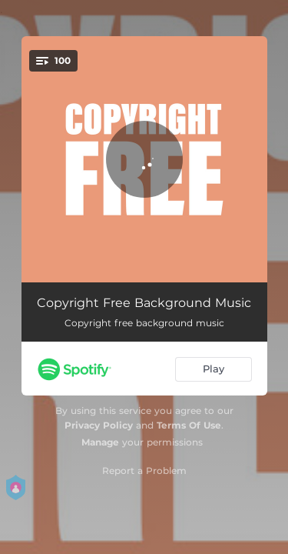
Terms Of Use (189, 425)
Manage (100, 442)
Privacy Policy (99, 425)
